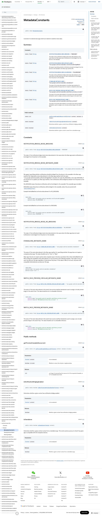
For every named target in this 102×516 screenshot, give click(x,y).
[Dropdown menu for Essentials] (22, 1)
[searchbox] (9, 12)
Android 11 (63, 496)
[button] (9, 17)
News (22, 496)
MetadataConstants (37, 30)
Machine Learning (38, 489)
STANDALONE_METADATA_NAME (56, 81)
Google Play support (92, 492)
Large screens (51, 487)
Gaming (36, 487)
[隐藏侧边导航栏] (17, 513)
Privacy (35, 496)
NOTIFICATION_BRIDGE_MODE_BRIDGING (59, 54)
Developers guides (79, 490)
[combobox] (65, 1)
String (34, 54)
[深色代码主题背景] (83, 29)
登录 (99, 1)
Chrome (45, 506)
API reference (6, 7)
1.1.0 (83, 22)
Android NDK (78, 497)
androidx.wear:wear (79, 19)
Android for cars (51, 493)
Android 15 (63, 487)
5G (35, 498)
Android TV (50, 496)
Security (22, 491)
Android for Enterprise (26, 489)
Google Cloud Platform (61, 506)
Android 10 (63, 498)
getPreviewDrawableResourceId (57, 116)
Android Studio (92, 1)
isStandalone (53, 128)
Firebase (52, 506)
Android (22, 487)
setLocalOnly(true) (29, 188)
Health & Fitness (37, 491)
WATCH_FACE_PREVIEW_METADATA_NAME (58, 99)
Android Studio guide (80, 488)
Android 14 (63, 489)
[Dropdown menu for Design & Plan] (34, 1)
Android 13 (63, 491)
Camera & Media (38, 493)
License (27, 512)
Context (69, 116)
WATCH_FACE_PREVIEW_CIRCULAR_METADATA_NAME (61, 90)
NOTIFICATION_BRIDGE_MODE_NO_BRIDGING (60, 72)
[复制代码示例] (83, 195)
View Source (80, 21)
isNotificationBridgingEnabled (58, 121)
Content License (60, 460)
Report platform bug (92, 487)
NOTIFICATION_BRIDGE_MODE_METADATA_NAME (60, 63)
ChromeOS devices (52, 491)
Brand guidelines (34, 512)
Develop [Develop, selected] (40, 1)
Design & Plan (29, 1)
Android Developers (28, 14)
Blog (22, 498)
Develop (35, 14)
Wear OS (50, 489)
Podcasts (23, 500)
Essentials (17, 1)
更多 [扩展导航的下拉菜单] (48, 1)
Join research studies (93, 495)
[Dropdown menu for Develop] (44, 1)
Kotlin (78, 24)
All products (72, 506)
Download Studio (79, 495)
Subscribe (84, 512)
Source (22, 493)
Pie (62, 500)
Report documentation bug (93, 490)
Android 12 (63, 493)
